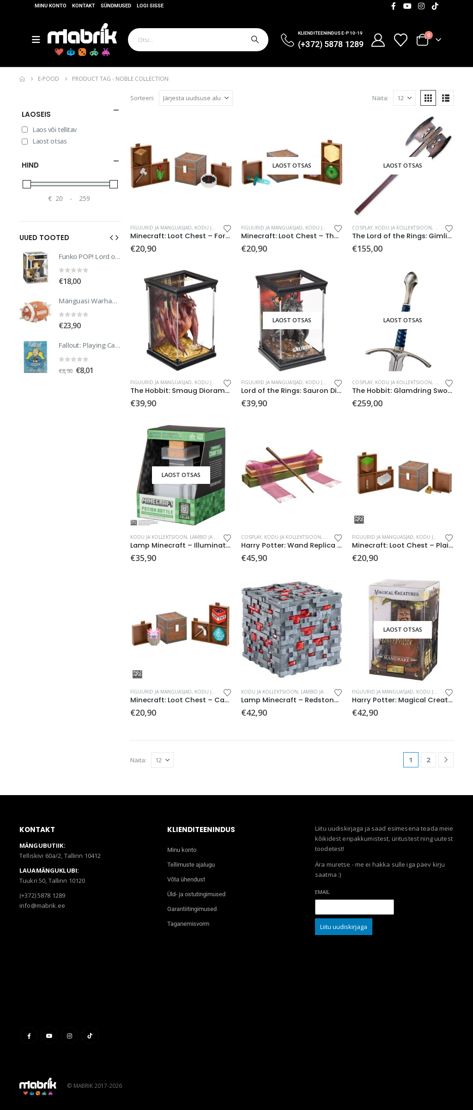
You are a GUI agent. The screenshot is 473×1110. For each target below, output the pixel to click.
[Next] (446, 759)
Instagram (69, 1035)
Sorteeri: (142, 98)
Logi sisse (150, 6)
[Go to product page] (181, 166)
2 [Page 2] (428, 759)
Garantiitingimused (192, 908)
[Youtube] (407, 6)
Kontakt (83, 6)
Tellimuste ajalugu (191, 864)
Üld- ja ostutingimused (196, 894)
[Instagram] (421, 6)
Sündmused (116, 6)
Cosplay (362, 227)
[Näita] (404, 98)
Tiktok (89, 1035)
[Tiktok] (435, 6)
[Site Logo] (82, 39)
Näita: (380, 98)
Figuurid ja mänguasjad (161, 227)
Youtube (49, 1035)
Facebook (28, 1035)
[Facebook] (394, 6)
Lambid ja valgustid (214, 537)
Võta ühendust (186, 879)
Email (322, 891)
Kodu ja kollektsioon (403, 227)
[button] (428, 98)
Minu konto (51, 6)
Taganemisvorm (188, 923)
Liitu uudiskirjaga (343, 927)
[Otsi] (254, 39)
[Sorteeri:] (196, 98)
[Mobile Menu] (40, 39)
